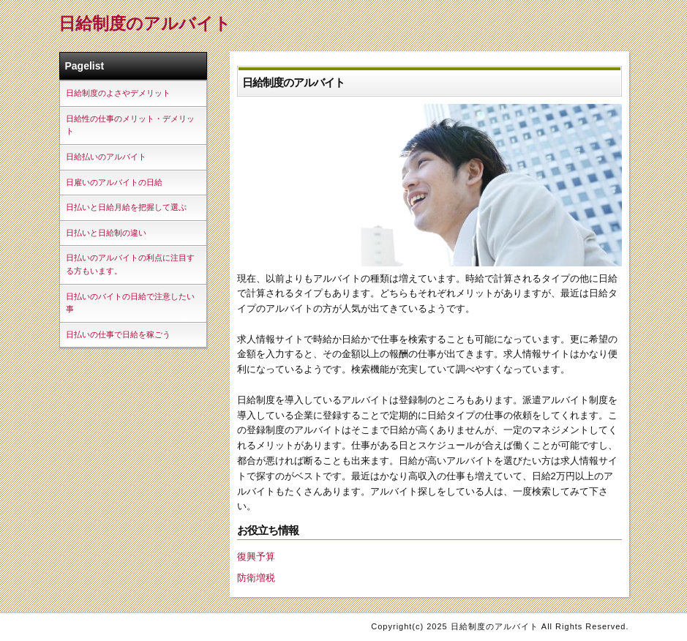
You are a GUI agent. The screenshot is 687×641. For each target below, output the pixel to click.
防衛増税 (256, 577)
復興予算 (256, 556)
